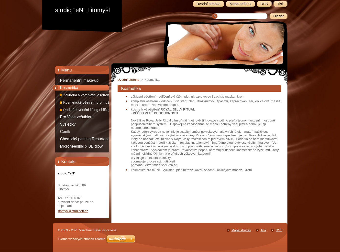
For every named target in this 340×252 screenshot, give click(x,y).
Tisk (263, 230)
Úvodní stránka (128, 79)
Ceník (65, 132)
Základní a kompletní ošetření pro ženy (89, 96)
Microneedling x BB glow (81, 146)
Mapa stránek (241, 230)
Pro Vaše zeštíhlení (77, 117)
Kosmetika (69, 88)
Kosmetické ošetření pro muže (87, 102)
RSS (279, 230)
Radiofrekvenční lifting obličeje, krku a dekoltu (87, 110)
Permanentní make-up (79, 80)
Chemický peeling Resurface (85, 139)
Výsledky (68, 124)
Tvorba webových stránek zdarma (81, 239)
